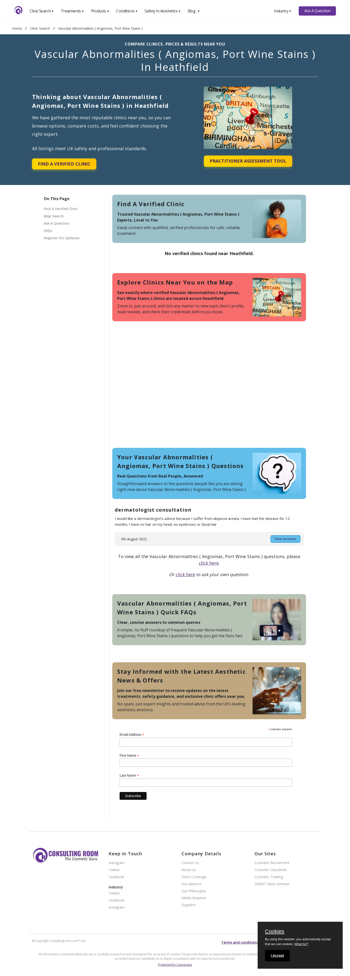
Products (100, 11)
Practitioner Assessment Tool (248, 161)
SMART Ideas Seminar (271, 884)
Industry (282, 11)
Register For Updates (61, 238)
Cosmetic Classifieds (270, 870)
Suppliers (189, 905)
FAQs (48, 230)
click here (209, 563)
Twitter (114, 870)
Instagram (117, 863)
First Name (129, 755)
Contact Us (190, 863)
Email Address (132, 734)
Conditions (127, 11)
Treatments (72, 11)
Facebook (116, 877)
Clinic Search (42, 11)
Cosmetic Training (268, 877)
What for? (301, 944)
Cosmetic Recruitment (271, 863)
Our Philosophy (194, 891)
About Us (189, 870)
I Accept (277, 956)
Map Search (54, 216)
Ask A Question (317, 10)
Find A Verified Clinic (64, 164)
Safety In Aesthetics (163, 11)
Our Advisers (191, 884)
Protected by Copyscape (175, 965)
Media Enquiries (194, 898)
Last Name (129, 775)
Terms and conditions (240, 942)
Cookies (274, 931)
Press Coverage (194, 877)
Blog (194, 11)
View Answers (285, 538)
